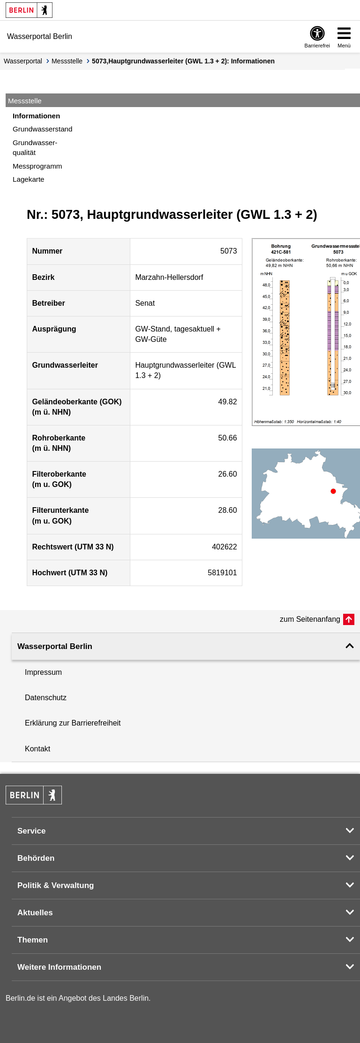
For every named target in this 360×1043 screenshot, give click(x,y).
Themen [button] (32, 939)
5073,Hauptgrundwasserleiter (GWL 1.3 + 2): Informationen (183, 61)
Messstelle (67, 61)
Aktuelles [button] (35, 912)
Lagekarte (29, 179)
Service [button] (31, 831)
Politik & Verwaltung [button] (55, 885)
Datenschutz (46, 698)
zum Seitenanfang (310, 619)
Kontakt (37, 749)
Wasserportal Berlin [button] (54, 646)
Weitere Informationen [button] (59, 967)
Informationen (36, 116)
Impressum (43, 672)
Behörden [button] (35, 858)
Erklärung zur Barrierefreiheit (73, 723)
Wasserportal (23, 61)
